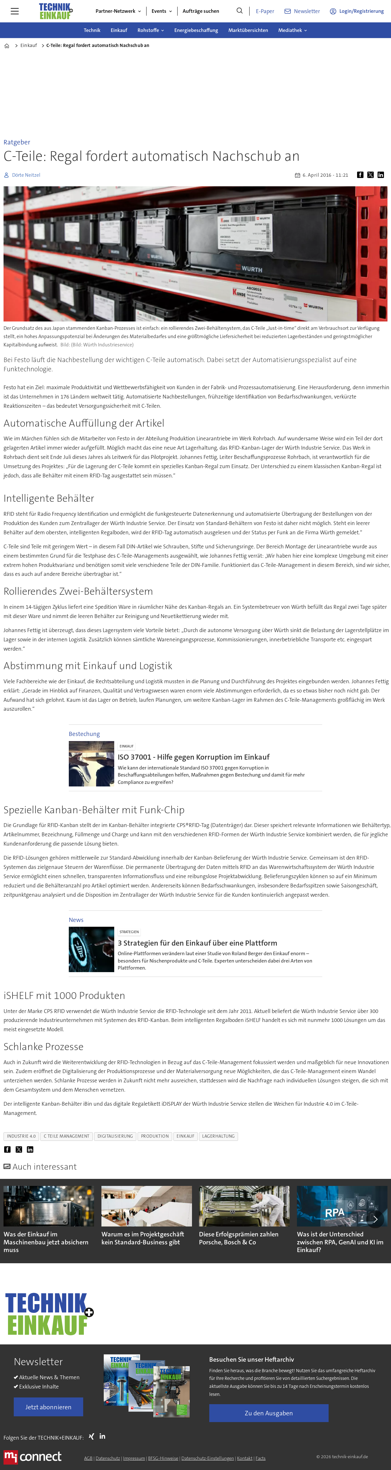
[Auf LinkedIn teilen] (382, 175)
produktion (155, 1136)
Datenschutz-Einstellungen (207, 1458)
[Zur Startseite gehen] (55, 11)
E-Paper (265, 11)
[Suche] (239, 11)
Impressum (134, 1458)
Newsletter (307, 11)
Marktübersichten (248, 30)
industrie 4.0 (21, 1136)
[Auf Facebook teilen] (361, 175)
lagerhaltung (218, 1136)
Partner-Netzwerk (115, 11)
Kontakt (244, 1458)
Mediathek (290, 30)
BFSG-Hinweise (163, 1458)
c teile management (67, 1136)
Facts (261, 1458)
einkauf (185, 1136)
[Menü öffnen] (15, 11)
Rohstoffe (148, 30)
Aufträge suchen (201, 11)
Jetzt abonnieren (49, 1407)
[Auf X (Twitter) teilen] (372, 175)
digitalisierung (115, 1136)
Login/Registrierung (361, 11)
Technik (92, 30)
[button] (375, 1219)
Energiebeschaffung (196, 30)
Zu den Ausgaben (269, 1413)
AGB (88, 1458)
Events (159, 11)
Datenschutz (108, 1458)
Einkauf (119, 30)
